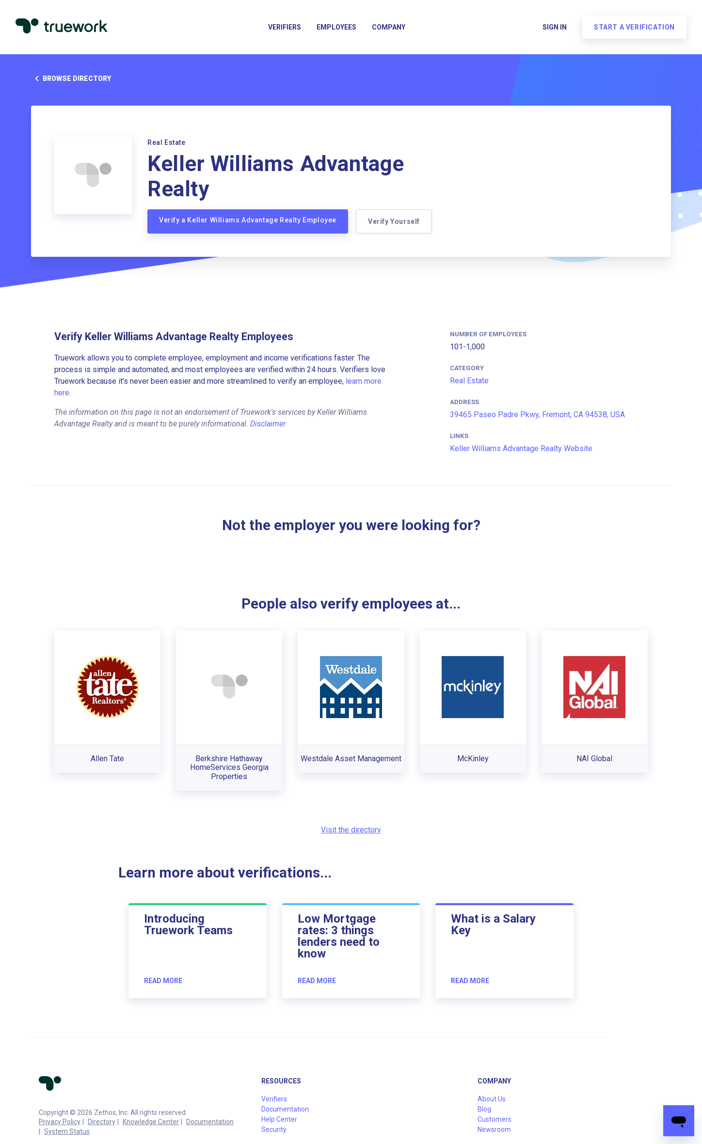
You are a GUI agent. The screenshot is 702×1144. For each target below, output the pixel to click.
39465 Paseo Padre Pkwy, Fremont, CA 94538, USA (537, 414)
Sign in (554, 27)
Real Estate (469, 380)
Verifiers (284, 27)
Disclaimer (268, 423)
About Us (492, 1099)
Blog (484, 1109)
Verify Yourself (394, 221)
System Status (67, 1131)
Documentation (210, 1122)
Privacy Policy (59, 1122)
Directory (101, 1122)
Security (274, 1129)
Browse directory (71, 78)
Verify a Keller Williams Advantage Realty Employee (247, 220)
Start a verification (634, 27)
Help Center (279, 1119)
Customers (494, 1119)
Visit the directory (351, 829)
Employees (336, 27)
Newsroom (494, 1129)
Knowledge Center (151, 1122)
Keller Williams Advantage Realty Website (521, 448)
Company (388, 27)
